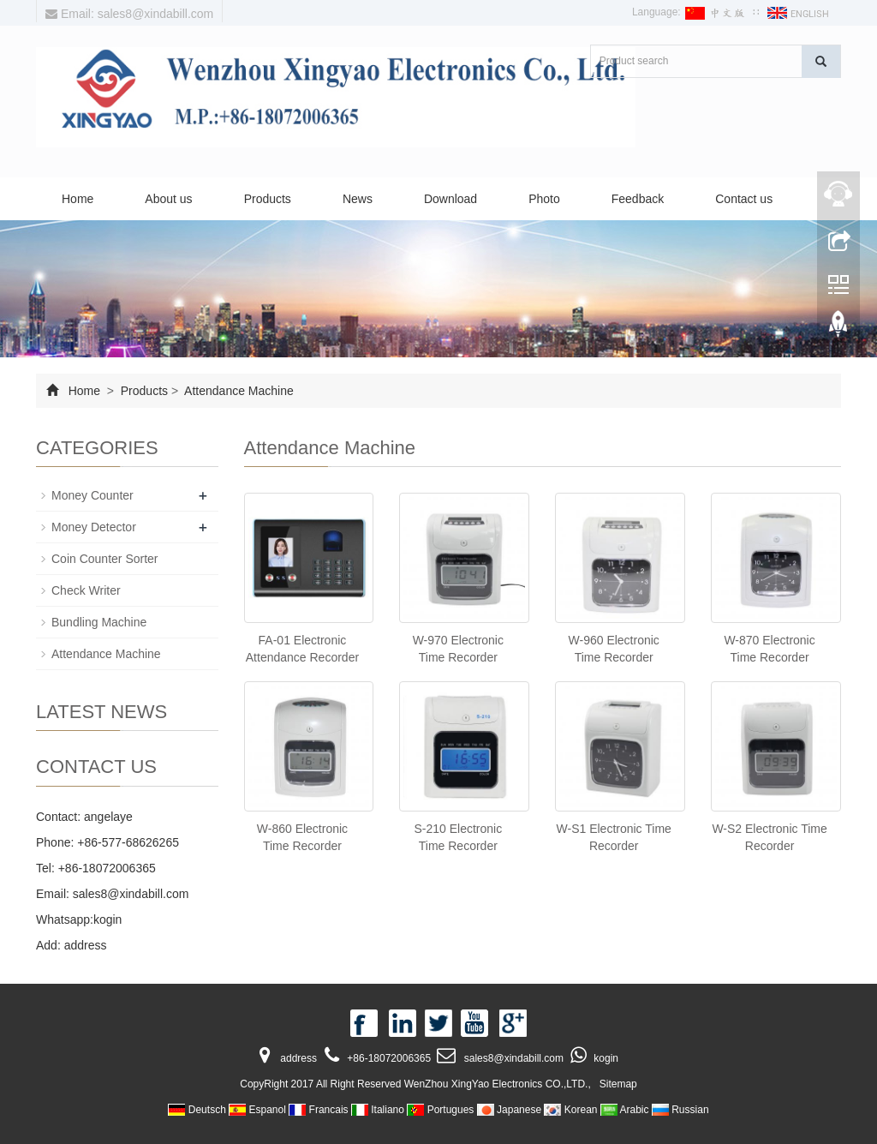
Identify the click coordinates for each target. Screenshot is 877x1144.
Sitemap (618, 1084)
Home (77, 199)
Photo (544, 199)
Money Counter (92, 495)
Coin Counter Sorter (104, 559)
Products (267, 199)
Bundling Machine (98, 622)
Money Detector (93, 527)
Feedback (638, 199)
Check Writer (86, 590)
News (358, 199)
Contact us (744, 199)
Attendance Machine (238, 391)
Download (450, 199)
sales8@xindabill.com (131, 894)
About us (168, 199)
